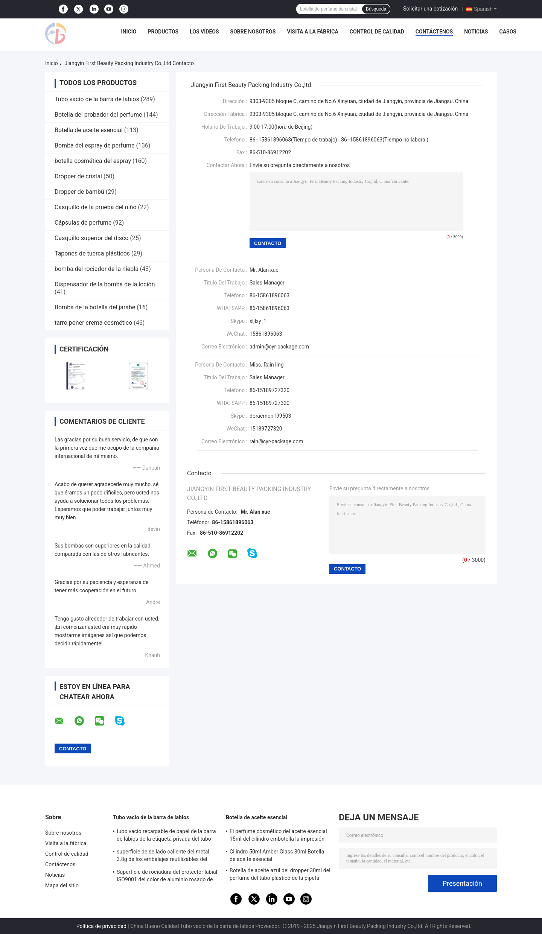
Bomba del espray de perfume (95, 145)
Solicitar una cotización (430, 9)
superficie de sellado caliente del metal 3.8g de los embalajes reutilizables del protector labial (163, 856)
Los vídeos (204, 32)
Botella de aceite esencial (89, 130)
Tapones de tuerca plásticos (92, 253)
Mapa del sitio (62, 885)
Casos (507, 32)
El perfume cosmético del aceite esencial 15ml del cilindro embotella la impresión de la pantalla (278, 836)
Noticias (476, 32)
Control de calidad (377, 32)
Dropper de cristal (78, 176)
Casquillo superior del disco (91, 238)
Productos (163, 32)
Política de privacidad (101, 926)
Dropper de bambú (79, 191)
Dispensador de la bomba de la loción (105, 284)
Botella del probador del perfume (98, 114)
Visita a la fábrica (312, 32)
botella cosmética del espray (93, 160)
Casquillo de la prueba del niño (96, 207)
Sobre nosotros (253, 32)
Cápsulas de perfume (83, 222)
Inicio (129, 32)
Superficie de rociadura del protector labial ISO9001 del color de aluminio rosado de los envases (167, 877)
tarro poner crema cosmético (93, 322)
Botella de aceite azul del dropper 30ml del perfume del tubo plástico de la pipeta (280, 874)
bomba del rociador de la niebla (97, 268)
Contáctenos (434, 32)
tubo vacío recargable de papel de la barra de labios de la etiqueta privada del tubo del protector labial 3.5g (166, 836)
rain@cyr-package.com (276, 441)
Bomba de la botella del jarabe (95, 307)
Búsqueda (376, 9)
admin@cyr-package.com (279, 347)
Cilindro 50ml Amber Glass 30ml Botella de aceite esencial (277, 855)
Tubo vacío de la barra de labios (97, 99)
